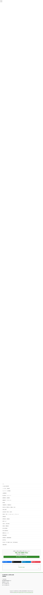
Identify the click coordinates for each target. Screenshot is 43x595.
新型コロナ (4, 521)
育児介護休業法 (5, 530)
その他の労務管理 (6, 486)
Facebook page (21, 567)
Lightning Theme (21, 592)
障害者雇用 (4, 535)
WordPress (15, 592)
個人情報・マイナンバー (7, 495)
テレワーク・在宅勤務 (6, 490)
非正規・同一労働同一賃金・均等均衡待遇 (10, 542)
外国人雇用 (4, 509)
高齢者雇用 (4, 544)
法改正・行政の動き (6, 523)
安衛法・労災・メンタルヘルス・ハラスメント (11, 514)
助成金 (4, 502)
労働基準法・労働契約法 (7, 504)
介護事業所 (4, 493)
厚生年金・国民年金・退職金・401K (9, 507)
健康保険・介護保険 (6, 497)
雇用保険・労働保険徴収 (7, 537)
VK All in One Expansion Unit (28, 592)
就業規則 (4, 516)
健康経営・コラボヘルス (7, 500)
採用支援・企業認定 (6, 518)
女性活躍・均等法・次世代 (7, 511)
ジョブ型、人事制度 (6, 488)
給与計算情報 (5, 528)
